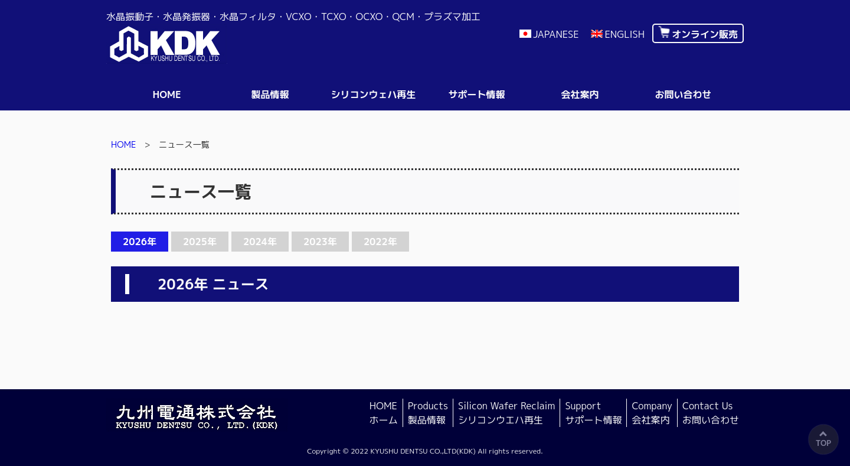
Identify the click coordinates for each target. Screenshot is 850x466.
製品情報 (270, 94)
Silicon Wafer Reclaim (506, 413)
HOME (166, 94)
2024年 (260, 241)
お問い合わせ (683, 94)
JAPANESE (556, 34)
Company (652, 413)
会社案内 (580, 94)
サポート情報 (476, 94)
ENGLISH (624, 34)
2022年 (380, 241)
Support (593, 413)
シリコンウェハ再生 (373, 94)
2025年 (200, 241)
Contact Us (710, 413)
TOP (823, 443)
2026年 (139, 241)
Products (428, 413)
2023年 (320, 241)
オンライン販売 (705, 34)
